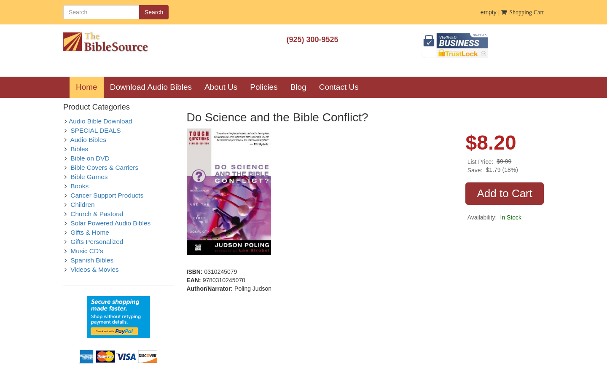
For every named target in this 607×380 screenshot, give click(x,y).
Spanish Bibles (91, 260)
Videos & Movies (94, 269)
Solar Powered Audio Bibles (110, 223)
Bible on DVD (89, 158)
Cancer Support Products (106, 195)
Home (90, 86)
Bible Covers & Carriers (104, 167)
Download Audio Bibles (151, 87)
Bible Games (88, 176)
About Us (220, 87)
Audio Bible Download (100, 121)
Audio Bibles (88, 139)
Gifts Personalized (96, 241)
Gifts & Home (89, 232)
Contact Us (339, 87)
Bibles (79, 149)
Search (154, 12)
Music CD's (86, 250)
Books (79, 186)
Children (82, 204)
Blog (298, 87)
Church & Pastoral (96, 213)
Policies (263, 87)
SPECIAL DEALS (95, 130)
